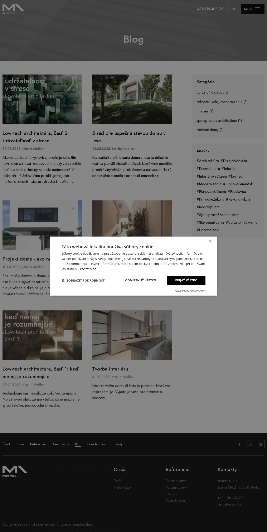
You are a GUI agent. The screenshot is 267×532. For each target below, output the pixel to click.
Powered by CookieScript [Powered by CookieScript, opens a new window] (190, 291)
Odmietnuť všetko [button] (140, 280)
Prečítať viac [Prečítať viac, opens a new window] (87, 269)
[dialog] (133, 266)
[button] (84, 280)
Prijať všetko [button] (186, 280)
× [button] (210, 241)
